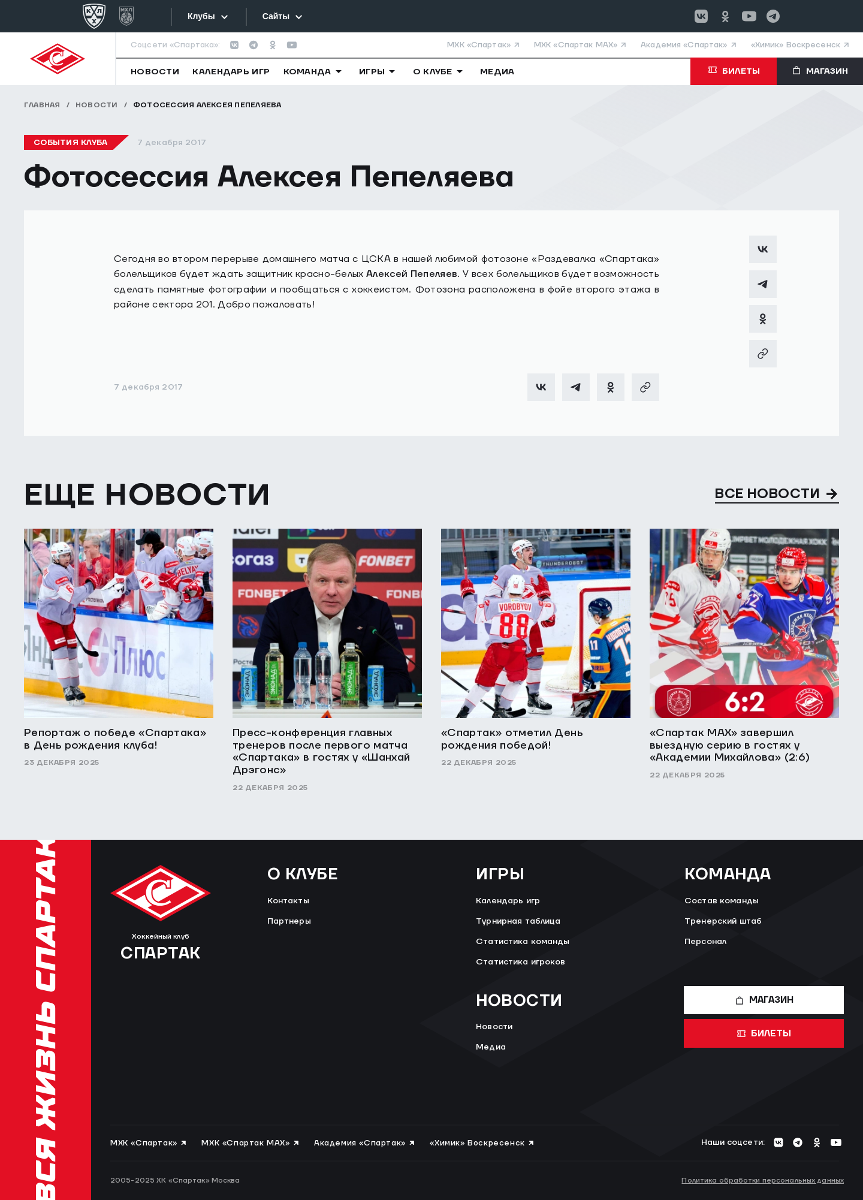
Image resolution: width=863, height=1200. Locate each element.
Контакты (288, 901)
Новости (97, 105)
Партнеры (289, 921)
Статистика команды (523, 941)
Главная (42, 105)
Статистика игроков (521, 962)
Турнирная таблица (518, 921)
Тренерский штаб (723, 921)
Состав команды (721, 901)
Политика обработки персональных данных (762, 1180)
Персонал (705, 941)
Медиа (491, 1047)
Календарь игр (508, 901)
